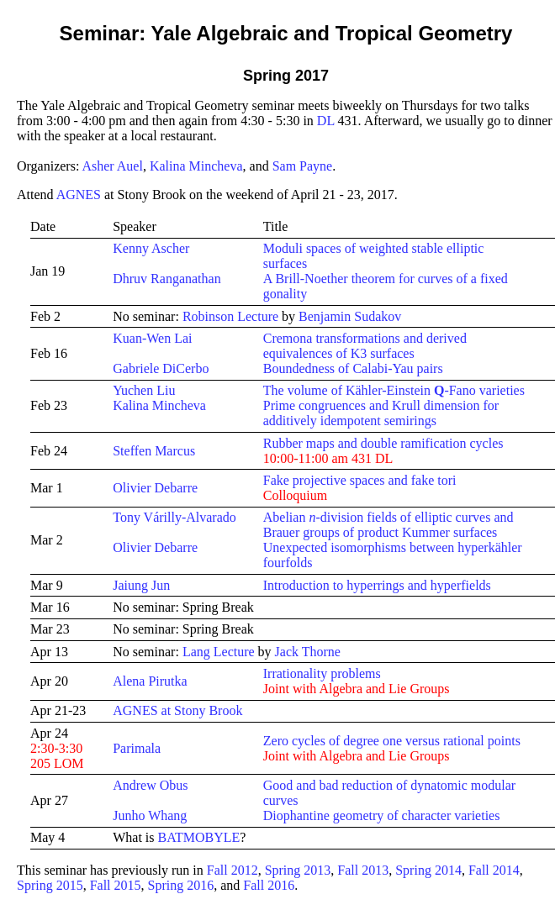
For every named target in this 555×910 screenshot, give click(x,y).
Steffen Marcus (154, 451)
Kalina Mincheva (196, 166)
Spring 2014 (428, 870)
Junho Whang (150, 815)
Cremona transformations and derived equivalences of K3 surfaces (365, 345)
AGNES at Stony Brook (177, 710)
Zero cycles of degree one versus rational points (392, 741)
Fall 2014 (494, 870)
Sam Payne (302, 166)
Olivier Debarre (155, 488)
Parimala (137, 748)
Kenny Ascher (151, 248)
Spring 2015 (50, 885)
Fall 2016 (268, 885)
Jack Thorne (308, 651)
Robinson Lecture (230, 316)
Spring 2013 (298, 870)
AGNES (78, 194)
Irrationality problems (322, 673)
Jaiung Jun (141, 585)
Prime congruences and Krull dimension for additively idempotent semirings (381, 413)
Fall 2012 (232, 870)
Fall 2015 (115, 885)
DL (326, 120)
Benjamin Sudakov (350, 316)
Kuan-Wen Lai (152, 338)
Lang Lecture (218, 651)
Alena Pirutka (150, 681)
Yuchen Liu (144, 390)
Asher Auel (112, 166)
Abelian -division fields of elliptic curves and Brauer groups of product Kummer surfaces (388, 524)
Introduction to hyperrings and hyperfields (377, 585)
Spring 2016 (181, 885)
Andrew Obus (150, 785)
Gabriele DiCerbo (161, 368)
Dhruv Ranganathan (166, 278)
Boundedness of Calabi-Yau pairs (353, 368)
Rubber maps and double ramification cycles (383, 443)
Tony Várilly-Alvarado (174, 517)
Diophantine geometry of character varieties (381, 815)
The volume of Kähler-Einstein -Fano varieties (394, 390)
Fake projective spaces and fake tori (360, 480)
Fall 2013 (362, 870)
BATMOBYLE (199, 837)
